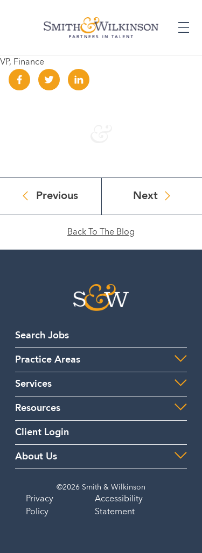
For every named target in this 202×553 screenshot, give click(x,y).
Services (33, 384)
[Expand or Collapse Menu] (183, 27)
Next (145, 196)
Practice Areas (47, 360)
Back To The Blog (101, 232)
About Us (36, 457)
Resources (37, 408)
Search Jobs (42, 336)
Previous (57, 196)
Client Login (42, 432)
